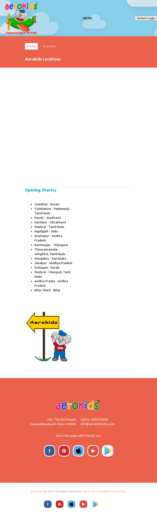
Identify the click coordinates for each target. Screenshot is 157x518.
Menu (87, 18)
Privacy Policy (117, 491)
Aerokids (37, 491)
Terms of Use (91, 491)
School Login (146, 18)
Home (31, 46)
